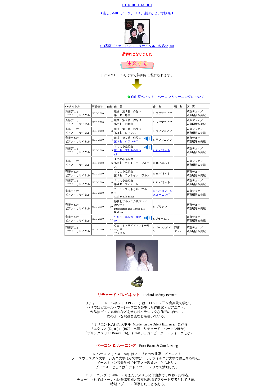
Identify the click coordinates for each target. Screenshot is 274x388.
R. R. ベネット (161, 150)
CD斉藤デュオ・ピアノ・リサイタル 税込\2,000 (137, 44)
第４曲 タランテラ (126, 141)
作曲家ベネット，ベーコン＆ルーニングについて (166, 97)
